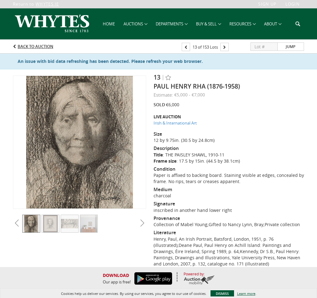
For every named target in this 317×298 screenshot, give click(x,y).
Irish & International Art (175, 123)
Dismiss (222, 293)
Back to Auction (35, 46)
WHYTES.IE (47, 4)
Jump (290, 46)
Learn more (246, 293)
